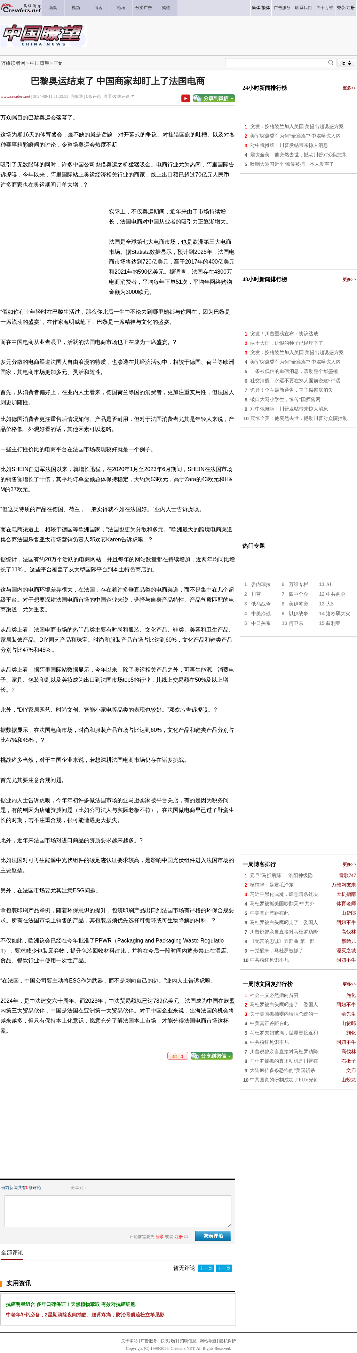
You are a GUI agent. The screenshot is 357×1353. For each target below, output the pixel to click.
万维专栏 (298, 584)
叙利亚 (333, 623)
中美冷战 (261, 613)
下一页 (224, 1268)
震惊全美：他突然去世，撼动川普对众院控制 (299, 154)
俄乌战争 (261, 604)
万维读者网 (13, 63)
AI (328, 584)
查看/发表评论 (117, 96)
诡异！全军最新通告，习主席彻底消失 (291, 390)
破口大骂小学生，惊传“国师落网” (286, 399)
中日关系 (261, 623)
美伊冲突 (298, 604)
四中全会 (298, 594)
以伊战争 (298, 613)
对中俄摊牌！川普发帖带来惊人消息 (289, 145)
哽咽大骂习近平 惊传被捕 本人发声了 (292, 164)
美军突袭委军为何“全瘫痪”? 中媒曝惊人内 (295, 136)
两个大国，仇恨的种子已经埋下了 (286, 343)
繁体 (266, 7)
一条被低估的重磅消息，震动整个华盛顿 (294, 371)
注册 (351, 7)
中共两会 (336, 594)
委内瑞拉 (261, 584)
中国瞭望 (39, 63)
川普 (256, 594)
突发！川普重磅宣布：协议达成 (284, 333)
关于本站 (129, 1340)
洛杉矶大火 (338, 613)
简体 (256, 7)
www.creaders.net (15, 96)
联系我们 (168, 1340)
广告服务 (149, 1340)
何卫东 (296, 623)
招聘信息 (188, 1340)
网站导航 (208, 1340)
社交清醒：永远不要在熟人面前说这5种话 (295, 380)
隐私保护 (227, 1340)
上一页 (206, 1268)
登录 (341, 7)
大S (330, 604)
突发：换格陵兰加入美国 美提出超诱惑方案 (297, 126)
